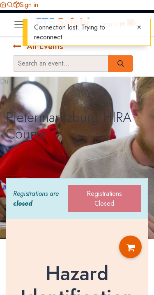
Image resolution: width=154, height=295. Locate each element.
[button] (10, 4)
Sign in (29, 4)
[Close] (139, 27)
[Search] (120, 63)
